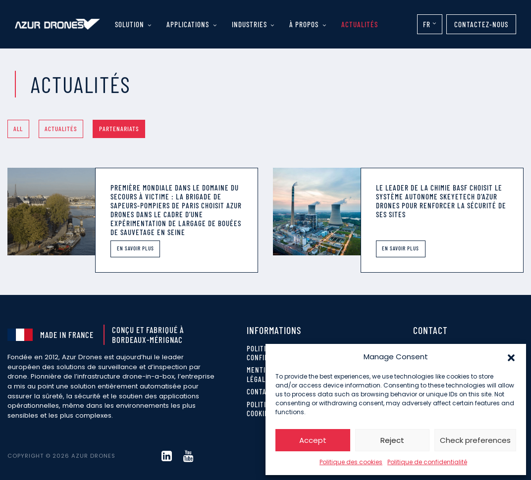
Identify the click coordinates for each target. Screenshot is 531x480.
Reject (392, 440)
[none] (429, 24)
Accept (312, 440)
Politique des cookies (350, 462)
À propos (304, 24)
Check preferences (475, 440)
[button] (511, 357)
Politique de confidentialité (427, 462)
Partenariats (119, 129)
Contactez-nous (481, 24)
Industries (249, 24)
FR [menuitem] (426, 24)
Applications (187, 24)
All (18, 129)
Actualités (359, 24)
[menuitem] (429, 24)
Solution (129, 24)
